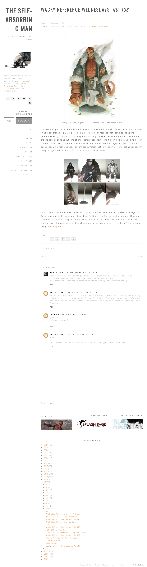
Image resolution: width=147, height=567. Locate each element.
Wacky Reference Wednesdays (97, 26)
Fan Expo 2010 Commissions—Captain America (65, 532)
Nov (48, 487)
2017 (46, 466)
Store (29, 143)
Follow (24, 121)
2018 (46, 463)
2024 (46, 447)
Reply (53, 284)
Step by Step (25, 175)
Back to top (47, 403)
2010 (46, 551)
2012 (46, 479)
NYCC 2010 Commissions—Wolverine (61, 516)
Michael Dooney (58, 272)
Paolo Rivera (56, 292)
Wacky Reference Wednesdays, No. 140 (62, 527)
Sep (48, 493)
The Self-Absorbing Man (18, 19)
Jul (48, 498)
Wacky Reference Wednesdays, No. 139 (62, 535)
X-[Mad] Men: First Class (56, 530)
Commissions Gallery (21, 170)
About (29, 138)
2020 (46, 458)
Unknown (54, 314)
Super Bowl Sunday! (54, 540)
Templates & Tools (22, 156)
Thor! (47, 524)
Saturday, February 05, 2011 (74, 314)
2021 (46, 455)
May (48, 503)
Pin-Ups (77, 26)
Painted (59, 26)
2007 (46, 559)
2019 (46, 461)
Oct (48, 490)
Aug (48, 495)
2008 (46, 556)
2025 (46, 445)
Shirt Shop (26, 161)
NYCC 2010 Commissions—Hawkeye (60, 522)
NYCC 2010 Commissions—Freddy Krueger (63, 514)
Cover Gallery (24, 165)
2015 (46, 471)
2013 (46, 477)
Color (51, 26)
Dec (48, 485)
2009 (46, 554)
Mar (48, 509)
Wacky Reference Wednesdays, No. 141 (62, 519)
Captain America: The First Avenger (61, 538)
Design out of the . (131, 565)
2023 (46, 450)
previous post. (54, 226)
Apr (48, 506)
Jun (48, 501)
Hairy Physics (51, 543)
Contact (28, 152)
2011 (46, 482)
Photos (68, 26)
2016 (46, 469)
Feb (48, 511)
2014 (46, 474)
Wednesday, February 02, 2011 (82, 272)
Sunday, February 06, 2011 (81, 334)
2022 (46, 453)
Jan (48, 548)
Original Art (25, 147)
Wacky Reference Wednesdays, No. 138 (62, 546)
